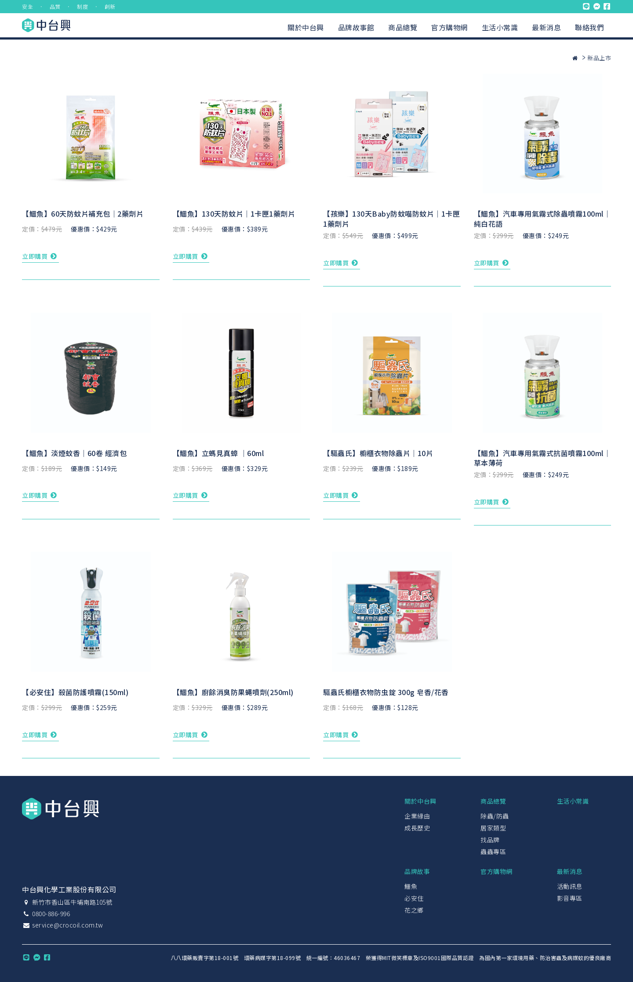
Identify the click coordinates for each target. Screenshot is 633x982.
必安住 (414, 898)
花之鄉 (414, 910)
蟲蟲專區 (493, 851)
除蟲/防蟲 (494, 816)
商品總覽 (402, 27)
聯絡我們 (589, 27)
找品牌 (490, 839)
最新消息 (546, 27)
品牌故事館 (356, 27)
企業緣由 (417, 816)
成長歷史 (417, 827)
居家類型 (493, 827)
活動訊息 (569, 886)
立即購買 (40, 256)
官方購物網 (449, 27)
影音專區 (569, 898)
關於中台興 (305, 27)
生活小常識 (500, 27)
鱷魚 (410, 886)
